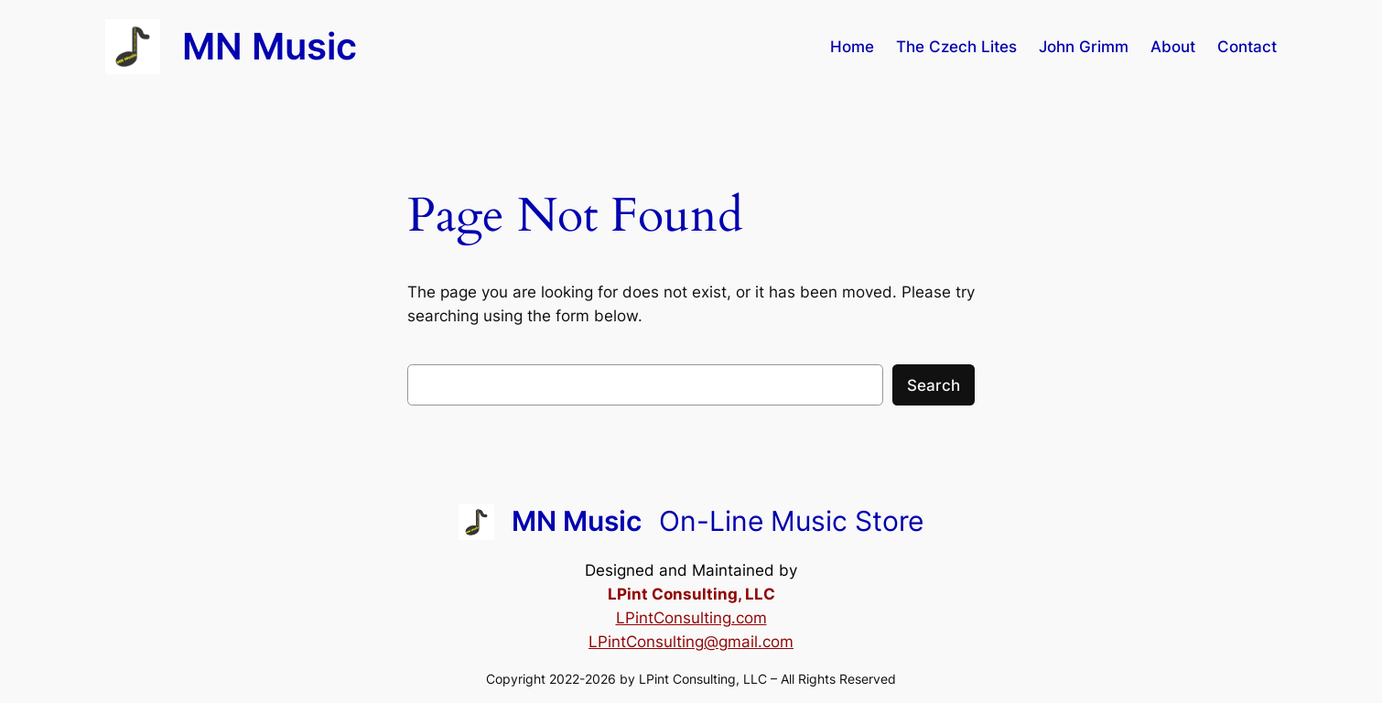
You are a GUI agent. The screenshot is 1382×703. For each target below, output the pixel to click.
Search (933, 385)
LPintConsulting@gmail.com (691, 642)
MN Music (269, 46)
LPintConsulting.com (691, 618)
